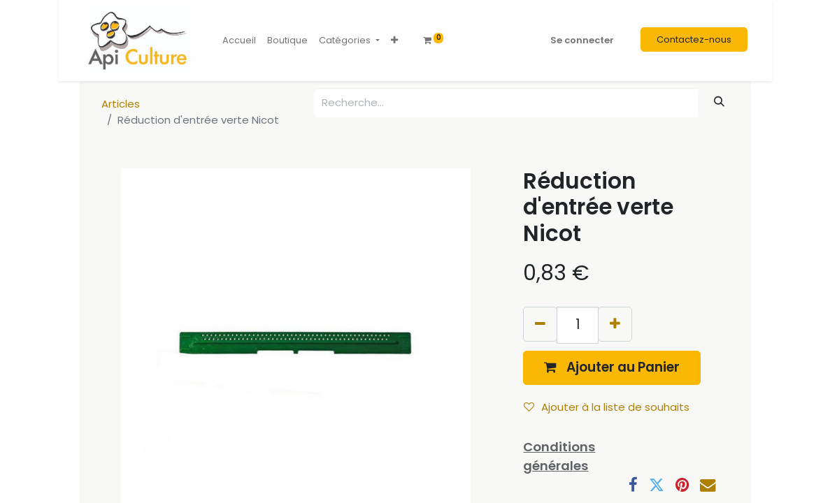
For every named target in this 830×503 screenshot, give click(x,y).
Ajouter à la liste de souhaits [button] (606, 407)
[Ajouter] (615, 324)
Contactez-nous (694, 39)
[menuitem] (239, 40)
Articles (120, 103)
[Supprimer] (540, 324)
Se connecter (582, 40)
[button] (394, 40)
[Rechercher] (719, 101)
